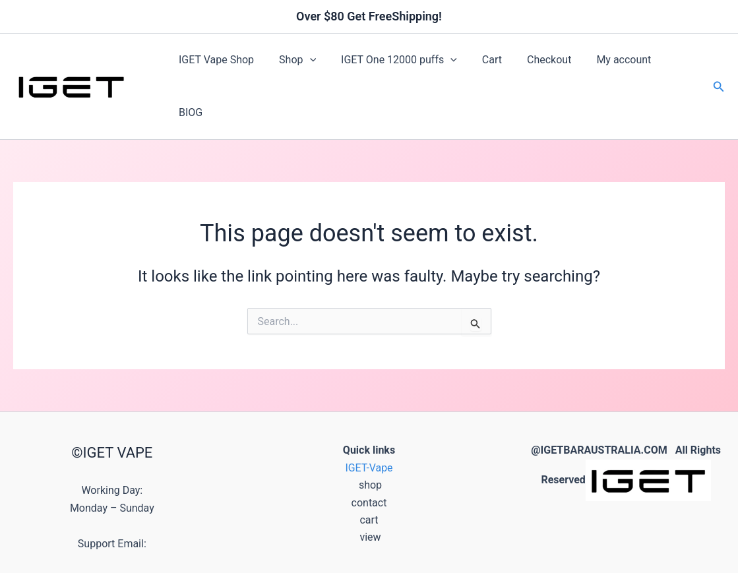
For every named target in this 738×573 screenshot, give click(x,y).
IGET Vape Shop (214, 63)
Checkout (531, 63)
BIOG (662, 63)
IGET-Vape (369, 422)
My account (601, 63)
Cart (478, 63)
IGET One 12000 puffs (389, 63)
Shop (291, 63)
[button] (304, 63)
